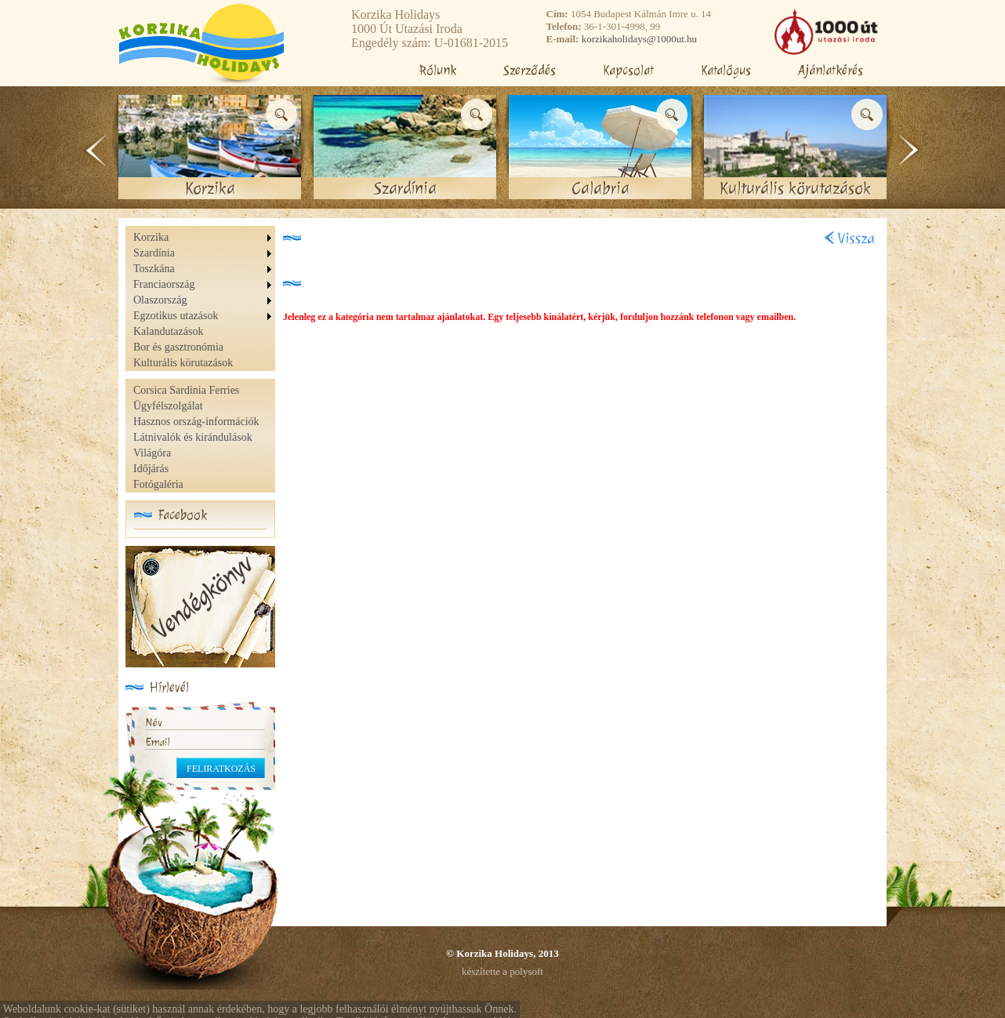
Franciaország (164, 284)
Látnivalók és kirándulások (192, 437)
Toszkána (154, 268)
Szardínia (154, 253)
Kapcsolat (628, 70)
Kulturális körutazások (183, 363)
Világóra (152, 453)
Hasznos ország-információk (196, 421)
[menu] (204, 300)
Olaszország (160, 300)
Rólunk (437, 70)
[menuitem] (204, 237)
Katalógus (726, 70)
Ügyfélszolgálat (168, 406)
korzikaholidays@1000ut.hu (639, 39)
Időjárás (151, 468)
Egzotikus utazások (175, 316)
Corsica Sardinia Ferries (186, 390)
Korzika (151, 237)
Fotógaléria (158, 484)
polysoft (526, 971)
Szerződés (529, 70)
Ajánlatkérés (830, 70)
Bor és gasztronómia (178, 347)
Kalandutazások (168, 331)
